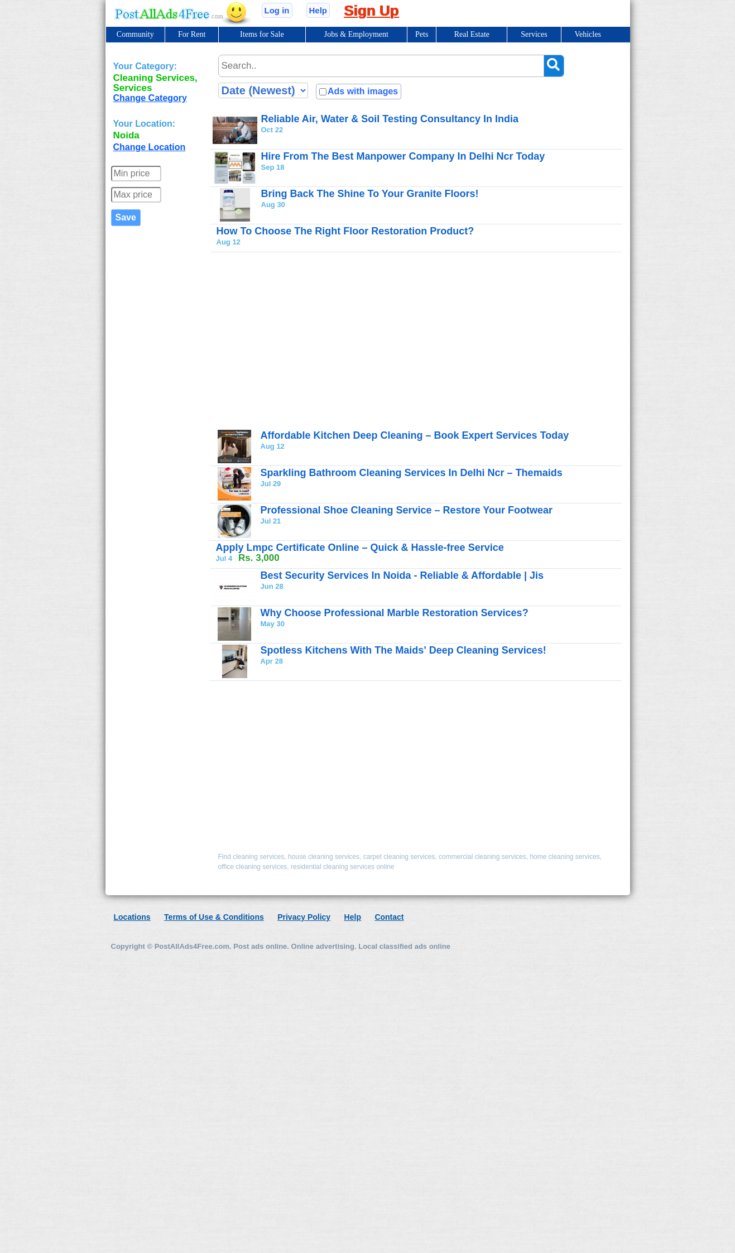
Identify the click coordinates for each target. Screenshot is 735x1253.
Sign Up (371, 10)
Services (534, 34)
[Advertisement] (385, 340)
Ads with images (363, 91)
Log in (277, 10)
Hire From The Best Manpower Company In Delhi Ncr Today (403, 156)
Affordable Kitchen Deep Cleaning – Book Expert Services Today (415, 435)
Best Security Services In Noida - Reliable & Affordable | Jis (402, 575)
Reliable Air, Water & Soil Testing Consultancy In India (389, 118)
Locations (132, 917)
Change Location (149, 147)
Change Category (150, 98)
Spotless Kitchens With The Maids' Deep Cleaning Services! (403, 650)
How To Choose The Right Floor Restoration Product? (345, 231)
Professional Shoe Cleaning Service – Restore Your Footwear (407, 510)
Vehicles (587, 34)
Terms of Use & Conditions (214, 917)
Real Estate (471, 34)
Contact (388, 917)
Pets (421, 34)
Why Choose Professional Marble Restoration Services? (395, 612)
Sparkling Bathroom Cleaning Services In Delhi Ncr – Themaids (412, 472)
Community (135, 34)
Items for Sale (262, 34)
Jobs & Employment (356, 34)
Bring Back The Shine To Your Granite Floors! (370, 193)
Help (318, 10)
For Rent (191, 34)
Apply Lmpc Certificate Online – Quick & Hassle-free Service (360, 547)
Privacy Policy (303, 917)
